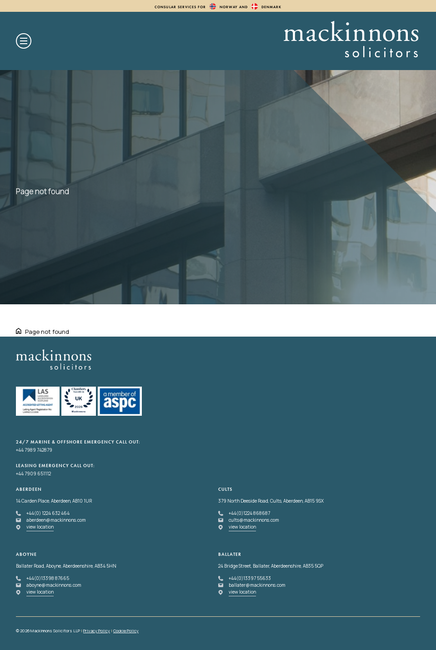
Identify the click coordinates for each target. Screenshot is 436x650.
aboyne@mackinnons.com (53, 585)
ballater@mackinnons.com (257, 585)
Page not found (47, 332)
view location (40, 527)
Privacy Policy (96, 631)
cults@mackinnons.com (254, 520)
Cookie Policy (126, 631)
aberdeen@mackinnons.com (56, 520)
